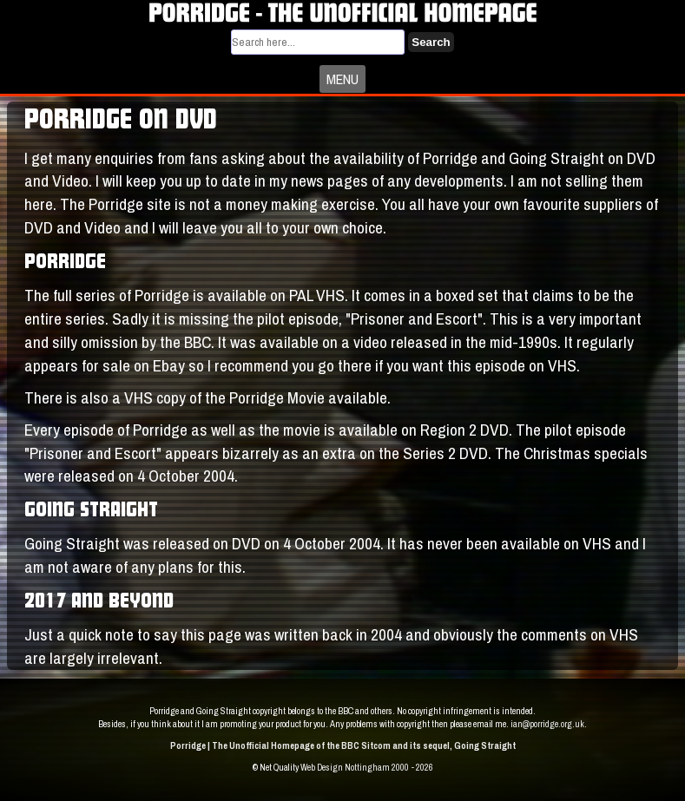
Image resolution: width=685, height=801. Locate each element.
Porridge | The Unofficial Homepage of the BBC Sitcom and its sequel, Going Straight (343, 745)
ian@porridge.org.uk (547, 724)
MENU (342, 79)
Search (431, 42)
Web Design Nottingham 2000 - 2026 (366, 767)
